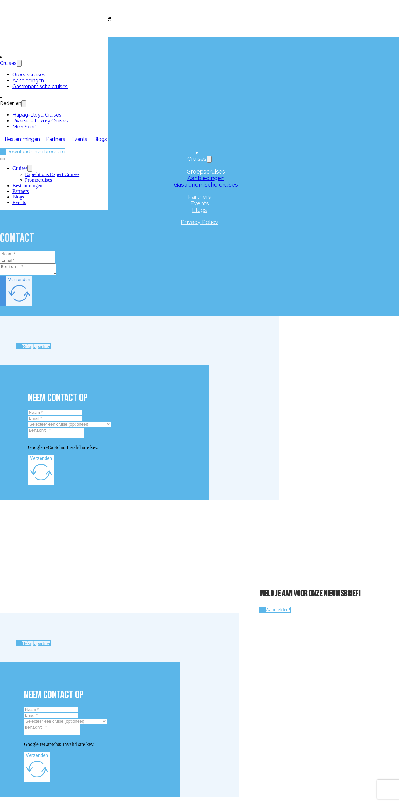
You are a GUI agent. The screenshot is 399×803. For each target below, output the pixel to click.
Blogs (100, 139)
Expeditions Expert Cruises (52, 174)
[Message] (31, 270)
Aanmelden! (278, 613)
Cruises (8, 63)
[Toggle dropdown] (19, 63)
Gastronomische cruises (40, 86)
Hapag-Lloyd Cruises (36, 115)
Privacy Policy (199, 222)
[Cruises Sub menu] (29, 168)
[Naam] (27, 254)
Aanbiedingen (28, 81)
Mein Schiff (24, 127)
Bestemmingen (22, 139)
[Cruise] (69, 426)
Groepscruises (28, 75)
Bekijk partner (36, 348)
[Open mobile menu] (2, 159)
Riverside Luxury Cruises (40, 121)
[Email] (27, 260)
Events (79, 139)
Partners (55, 139)
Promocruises (38, 180)
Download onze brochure (35, 152)
